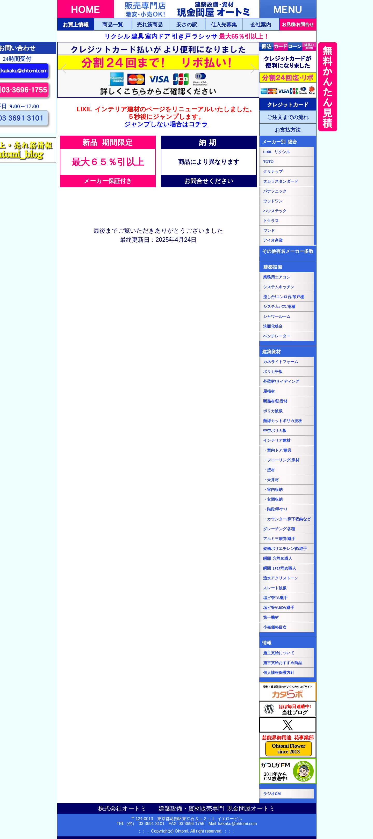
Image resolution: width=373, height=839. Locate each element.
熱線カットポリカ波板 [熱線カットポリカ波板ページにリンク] (282, 421)
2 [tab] (147, 95)
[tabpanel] (158, 70)
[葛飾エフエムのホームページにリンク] (287, 771)
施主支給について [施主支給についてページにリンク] (278, 653)
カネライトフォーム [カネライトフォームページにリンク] (280, 362)
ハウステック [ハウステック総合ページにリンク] (274, 211)
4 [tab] (162, 95)
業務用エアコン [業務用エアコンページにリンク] (276, 277)
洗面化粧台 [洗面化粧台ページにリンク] (273, 326)
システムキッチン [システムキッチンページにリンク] (278, 287)
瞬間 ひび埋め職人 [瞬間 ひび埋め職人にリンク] (279, 568)
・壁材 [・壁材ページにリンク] (269, 470)
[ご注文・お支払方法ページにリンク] (288, 104)
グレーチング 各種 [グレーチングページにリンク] (279, 529)
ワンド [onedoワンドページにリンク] (269, 231)
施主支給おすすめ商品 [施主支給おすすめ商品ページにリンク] (282, 663)
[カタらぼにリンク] (287, 692)
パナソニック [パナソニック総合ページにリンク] (274, 191)
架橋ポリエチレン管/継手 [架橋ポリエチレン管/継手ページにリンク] (285, 549)
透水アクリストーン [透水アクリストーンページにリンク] (280, 578)
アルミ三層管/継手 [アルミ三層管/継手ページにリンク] (279, 539)
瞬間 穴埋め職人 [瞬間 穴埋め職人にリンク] (277, 558)
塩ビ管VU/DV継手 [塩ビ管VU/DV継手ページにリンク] (278, 608)
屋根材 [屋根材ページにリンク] (269, 391)
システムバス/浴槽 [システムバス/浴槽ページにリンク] (279, 307)
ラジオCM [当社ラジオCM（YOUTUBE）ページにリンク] (272, 794)
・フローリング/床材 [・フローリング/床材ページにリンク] (281, 460)
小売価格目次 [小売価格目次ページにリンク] (274, 627)
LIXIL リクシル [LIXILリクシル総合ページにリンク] (276, 152)
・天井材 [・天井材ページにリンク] (271, 480)
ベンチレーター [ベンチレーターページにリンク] (276, 336)
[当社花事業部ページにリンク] (287, 745)
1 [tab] (139, 95)
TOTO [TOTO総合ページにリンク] (268, 162)
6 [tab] (178, 95)
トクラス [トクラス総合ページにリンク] (271, 221)
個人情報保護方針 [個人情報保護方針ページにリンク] (278, 673)
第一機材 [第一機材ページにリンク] (271, 617)
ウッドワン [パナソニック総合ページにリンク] (273, 201)
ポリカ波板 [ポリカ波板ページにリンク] (273, 411)
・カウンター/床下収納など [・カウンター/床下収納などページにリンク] (287, 519)
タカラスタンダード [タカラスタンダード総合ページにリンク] (280, 181)
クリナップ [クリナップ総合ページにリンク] (273, 172)
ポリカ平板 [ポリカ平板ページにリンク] (273, 372)
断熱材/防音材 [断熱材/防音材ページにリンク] (275, 401)
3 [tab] (154, 95)
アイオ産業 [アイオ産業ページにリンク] (273, 240)
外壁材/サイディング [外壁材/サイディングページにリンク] (281, 381)
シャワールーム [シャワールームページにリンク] (276, 316)
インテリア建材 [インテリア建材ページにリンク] (276, 440)
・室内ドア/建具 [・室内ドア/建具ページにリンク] (277, 450)
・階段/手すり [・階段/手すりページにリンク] (275, 509)
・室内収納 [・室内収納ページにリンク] (273, 490)
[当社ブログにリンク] (287, 709)
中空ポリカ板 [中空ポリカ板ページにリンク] (274, 431)
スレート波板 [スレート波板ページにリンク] (274, 588)
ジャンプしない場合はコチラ (166, 124)
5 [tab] (170, 95)
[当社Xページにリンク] (287, 725)
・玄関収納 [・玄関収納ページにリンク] (273, 499)
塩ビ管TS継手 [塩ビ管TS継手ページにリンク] (275, 598)
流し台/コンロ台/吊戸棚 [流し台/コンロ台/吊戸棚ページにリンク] (283, 297)
